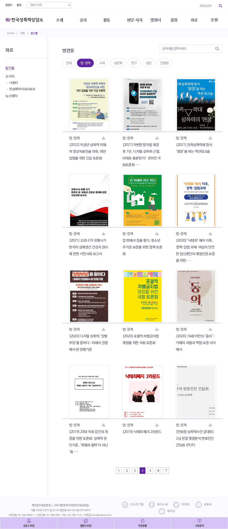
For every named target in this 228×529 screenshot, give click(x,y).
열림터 (8, 5)
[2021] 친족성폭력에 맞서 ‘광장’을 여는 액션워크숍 (194, 148)
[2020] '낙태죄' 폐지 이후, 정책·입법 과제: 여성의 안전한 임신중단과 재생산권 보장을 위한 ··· (195, 250)
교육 (102, 63)
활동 (106, 20)
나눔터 (13, 83)
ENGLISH (206, 6)
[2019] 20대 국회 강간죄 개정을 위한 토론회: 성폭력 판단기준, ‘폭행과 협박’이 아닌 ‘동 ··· (88, 442)
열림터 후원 (85, 526)
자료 (22, 33)
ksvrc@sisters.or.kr (101, 515)
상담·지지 (134, 20)
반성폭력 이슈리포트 (22, 89)
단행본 (164, 63)
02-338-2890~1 (26, 515)
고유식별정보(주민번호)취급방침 (71, 505)
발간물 (34, 33)
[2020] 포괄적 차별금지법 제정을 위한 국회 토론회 (140, 339)
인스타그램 (133, 504)
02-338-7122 (75, 515)
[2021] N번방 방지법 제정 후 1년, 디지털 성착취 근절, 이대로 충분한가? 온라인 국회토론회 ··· (141, 155)
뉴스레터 (11, 96)
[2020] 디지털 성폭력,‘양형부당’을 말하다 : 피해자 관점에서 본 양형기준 (88, 343)
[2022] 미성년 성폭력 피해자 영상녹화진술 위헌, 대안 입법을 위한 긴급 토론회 (87, 151)
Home (10, 33)
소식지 (9, 76)
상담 (148, 63)
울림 (19, 5)
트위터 (181, 504)
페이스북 (158, 504)
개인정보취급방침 (41, 505)
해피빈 (167, 511)
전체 (68, 63)
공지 (83, 20)
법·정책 (85, 63)
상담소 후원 (28, 526)
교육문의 (199, 526)
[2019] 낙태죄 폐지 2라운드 (141, 432)
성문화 (118, 63)
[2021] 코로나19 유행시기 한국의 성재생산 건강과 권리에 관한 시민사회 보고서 (88, 247)
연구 (134, 63)
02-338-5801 (53, 515)
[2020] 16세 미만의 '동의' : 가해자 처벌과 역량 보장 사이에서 (196, 343)
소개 (59, 20)
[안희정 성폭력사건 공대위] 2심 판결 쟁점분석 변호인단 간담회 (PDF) (195, 438)
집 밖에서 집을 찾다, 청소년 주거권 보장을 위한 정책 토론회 (142, 247)
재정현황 (142, 526)
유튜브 (203, 504)
